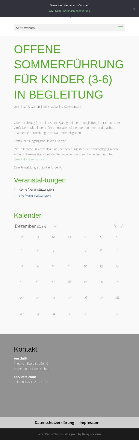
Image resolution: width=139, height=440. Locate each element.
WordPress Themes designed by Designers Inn (69, 434)
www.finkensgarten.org (29, 159)
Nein (58, 10)
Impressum (89, 422)
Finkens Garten (30, 107)
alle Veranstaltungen (35, 195)
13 (101, 266)
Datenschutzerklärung (54, 422)
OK (51, 10)
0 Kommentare (71, 107)
